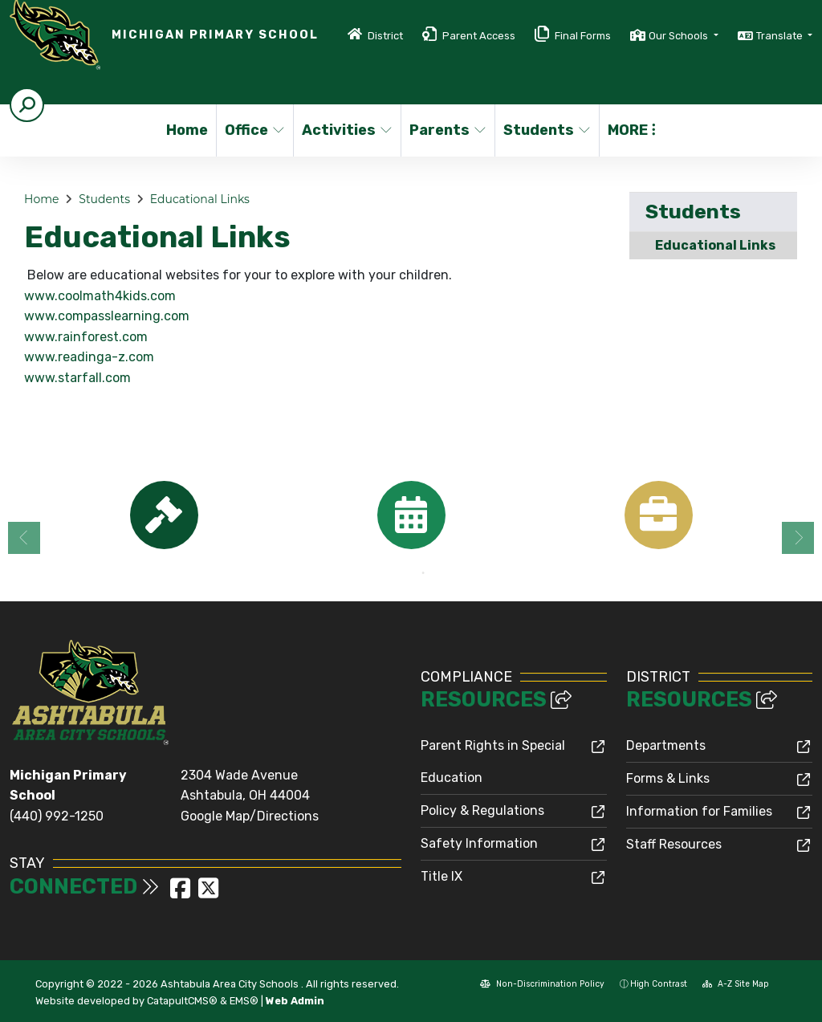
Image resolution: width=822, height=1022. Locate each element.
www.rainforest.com (86, 336)
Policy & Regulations (482, 810)
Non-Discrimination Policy (542, 984)
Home (187, 130)
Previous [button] (24, 538)
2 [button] (423, 573)
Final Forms (583, 36)
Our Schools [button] (679, 36)
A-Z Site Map (735, 984)
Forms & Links (668, 778)
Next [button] (798, 538)
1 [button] (399, 573)
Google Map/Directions (250, 816)
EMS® (244, 1001)
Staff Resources (674, 844)
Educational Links (200, 199)
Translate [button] (780, 36)
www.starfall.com (77, 377)
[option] (163, 515)
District (385, 36)
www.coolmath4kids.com (100, 295)
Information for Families (699, 811)
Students (545, 130)
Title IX (441, 876)
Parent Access (478, 36)
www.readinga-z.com (89, 356)
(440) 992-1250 (57, 816)
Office (255, 130)
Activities (346, 130)
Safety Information (479, 843)
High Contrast (658, 984)
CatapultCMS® (182, 1001)
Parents (447, 130)
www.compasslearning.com (106, 316)
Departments (666, 745)
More (632, 130)
